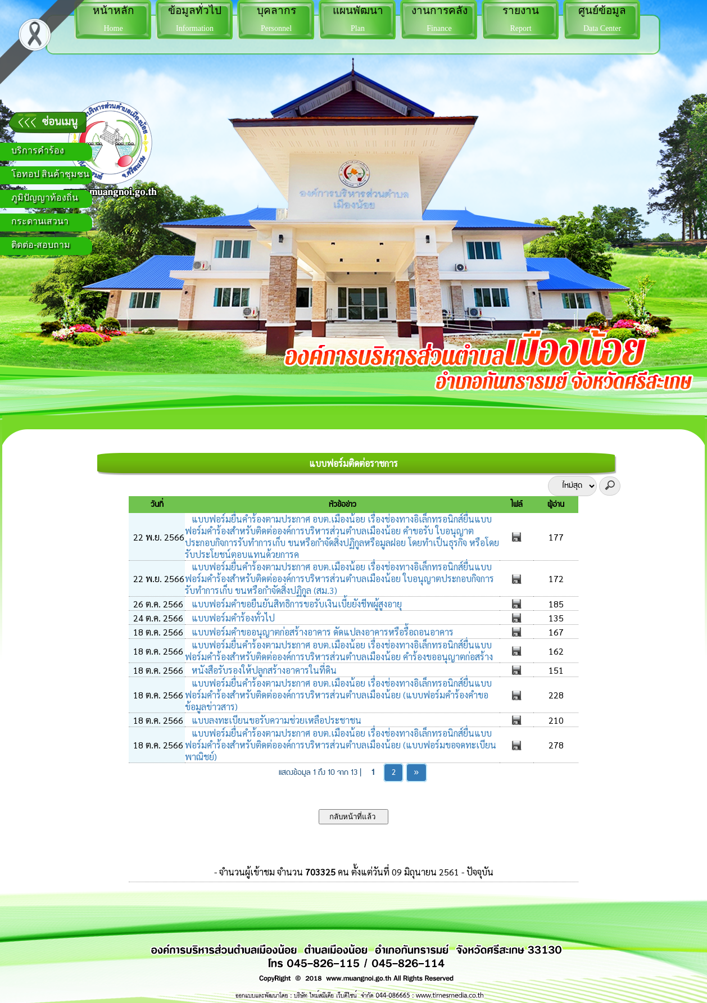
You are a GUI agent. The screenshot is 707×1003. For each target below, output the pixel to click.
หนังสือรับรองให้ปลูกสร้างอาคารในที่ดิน (263, 670)
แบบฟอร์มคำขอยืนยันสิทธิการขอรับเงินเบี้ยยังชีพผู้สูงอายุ (295, 604)
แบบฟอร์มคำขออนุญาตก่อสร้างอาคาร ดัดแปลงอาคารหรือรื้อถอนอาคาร (321, 632)
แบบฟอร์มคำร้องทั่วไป (232, 618)
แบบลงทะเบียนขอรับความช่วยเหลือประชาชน (275, 720)
